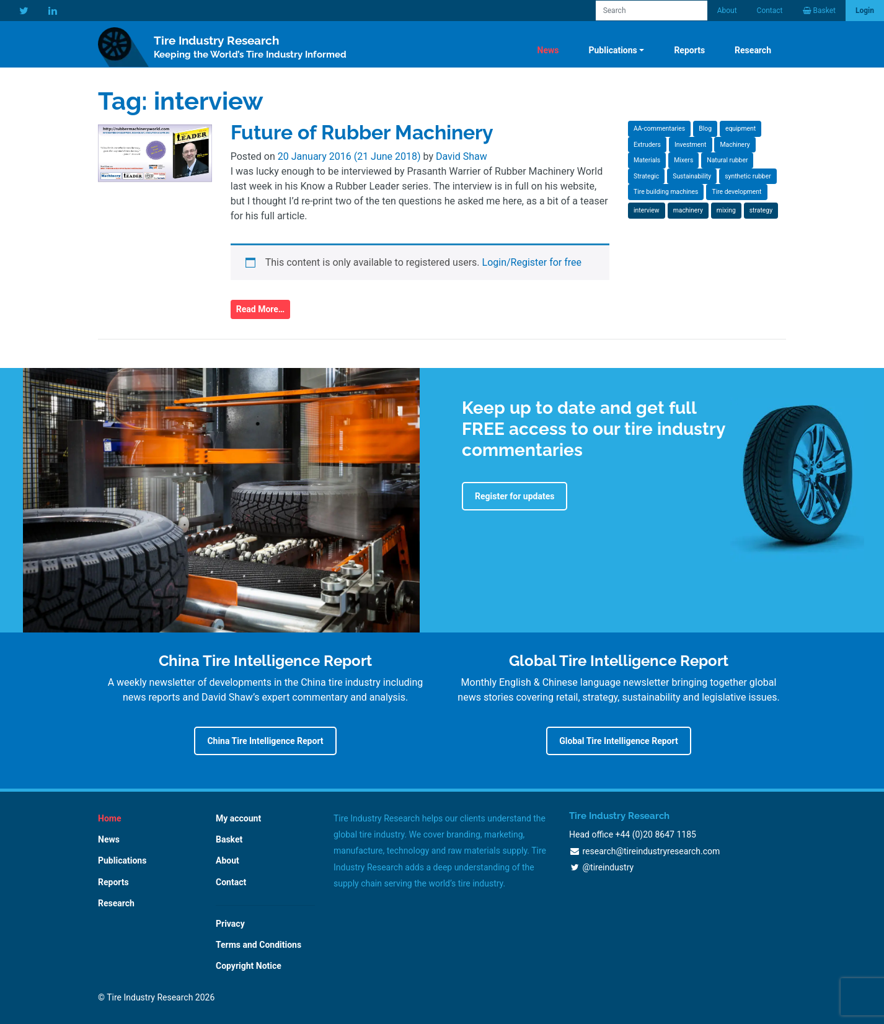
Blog (705, 129)
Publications (612, 50)
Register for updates (514, 496)
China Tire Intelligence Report (265, 741)
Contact (770, 10)
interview (647, 210)
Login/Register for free (532, 262)
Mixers (683, 160)
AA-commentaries (659, 129)
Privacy (230, 924)
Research (753, 50)
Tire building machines (666, 192)
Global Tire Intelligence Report (618, 741)
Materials (647, 160)
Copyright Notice (248, 966)
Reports (689, 50)
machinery (688, 210)
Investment (690, 145)
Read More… (260, 309)
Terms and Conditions (258, 945)
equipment (740, 129)
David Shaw (461, 156)
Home (109, 818)
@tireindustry (608, 867)
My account (238, 818)
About (727, 10)
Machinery (734, 145)
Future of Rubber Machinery (362, 132)
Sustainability (692, 176)
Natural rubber (727, 160)
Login (864, 10)
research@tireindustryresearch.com (651, 851)
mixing (726, 210)
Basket (229, 839)
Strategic (646, 176)
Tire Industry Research (250, 47)
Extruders (647, 145)
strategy (760, 210)
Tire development (736, 192)
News (548, 50)
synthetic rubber (748, 176)
